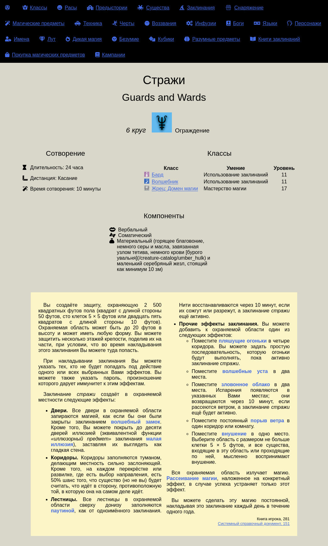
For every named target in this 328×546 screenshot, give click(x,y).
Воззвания (161, 23)
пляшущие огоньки (243, 340)
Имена (17, 39)
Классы (34, 7)
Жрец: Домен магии (175, 189)
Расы (67, 7)
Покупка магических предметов (45, 54)
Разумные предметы (212, 39)
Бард (157, 175)
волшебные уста (245, 371)
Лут (47, 39)
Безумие (125, 39)
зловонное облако (245, 384)
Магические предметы (34, 23)
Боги (235, 23)
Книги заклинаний (275, 39)
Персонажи (304, 23)
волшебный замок (135, 421)
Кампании (110, 54)
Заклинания (197, 7)
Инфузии (201, 23)
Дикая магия (83, 39)
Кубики (161, 39)
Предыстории (107, 7)
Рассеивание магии (192, 478)
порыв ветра (267, 420)
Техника (88, 23)
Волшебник (165, 182)
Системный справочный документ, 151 (254, 523)
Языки (265, 23)
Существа (153, 7)
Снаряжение (244, 7)
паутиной (62, 510)
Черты (123, 23)
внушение (234, 433)
